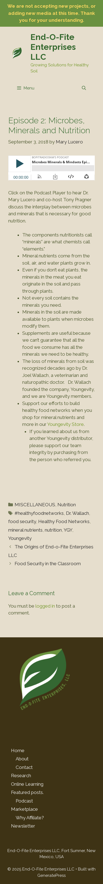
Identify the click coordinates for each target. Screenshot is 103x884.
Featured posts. (27, 792)
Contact (24, 767)
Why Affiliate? (30, 817)
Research (21, 775)
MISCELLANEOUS (35, 504)
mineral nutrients (25, 530)
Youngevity (20, 538)
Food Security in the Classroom (48, 563)
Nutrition (66, 504)
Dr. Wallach (77, 513)
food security (22, 521)
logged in (45, 606)
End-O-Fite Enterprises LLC (53, 47)
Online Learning (27, 784)
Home (17, 750)
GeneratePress (51, 875)
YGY (68, 530)
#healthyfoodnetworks (39, 513)
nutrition (53, 530)
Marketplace (24, 809)
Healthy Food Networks (64, 521)
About (22, 758)
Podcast (24, 801)
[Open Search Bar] (84, 88)
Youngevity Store (65, 424)
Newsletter (23, 826)
